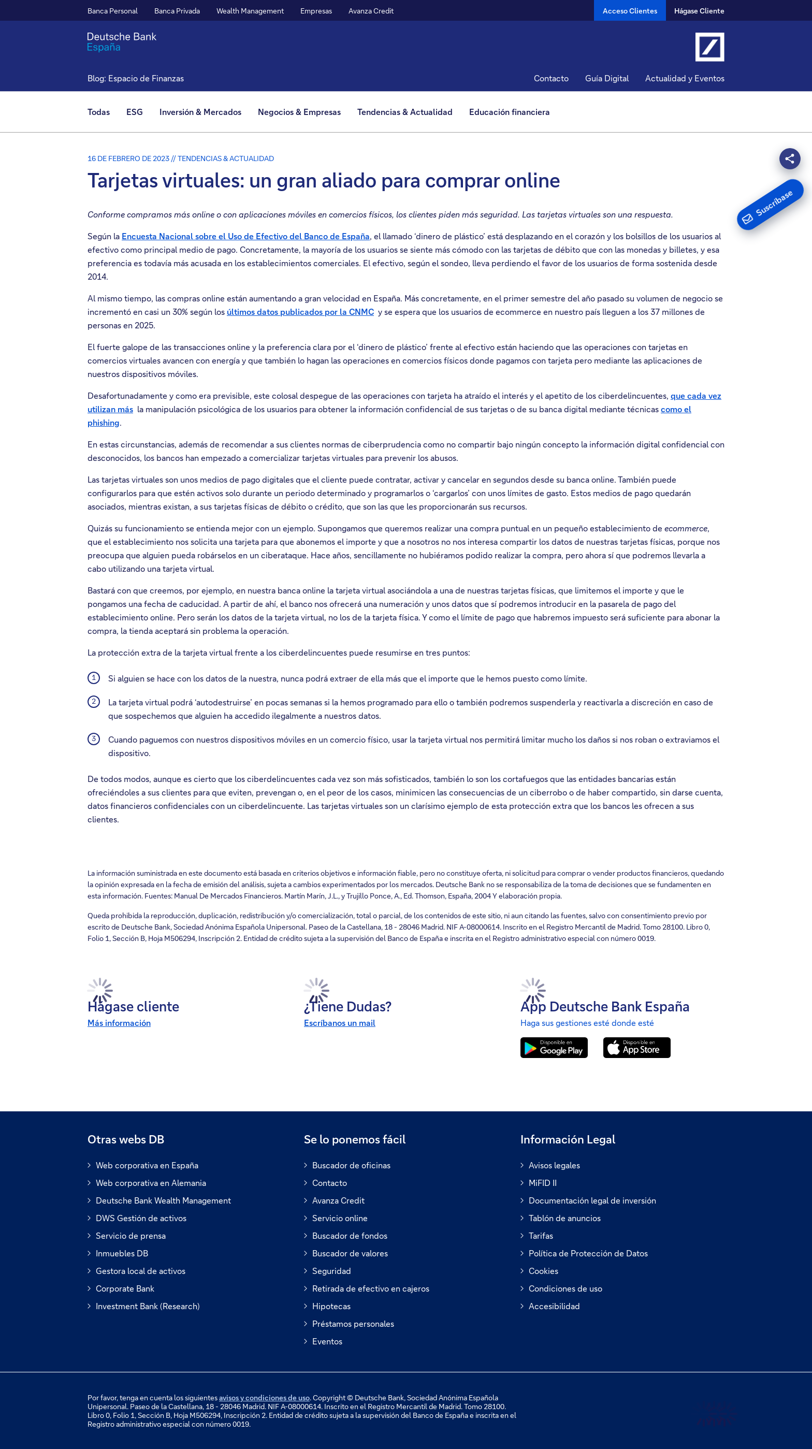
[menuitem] (103, 112)
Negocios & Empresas (299, 111)
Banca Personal (113, 11)
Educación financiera (509, 111)
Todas (99, 111)
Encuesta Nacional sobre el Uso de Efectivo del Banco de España (246, 235)
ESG (134, 111)
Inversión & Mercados (200, 111)
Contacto (551, 78)
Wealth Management (250, 11)
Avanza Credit (371, 11)
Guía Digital (607, 78)
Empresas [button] (316, 11)
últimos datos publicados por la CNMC (300, 311)
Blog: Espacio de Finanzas (136, 78)
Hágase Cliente (699, 11)
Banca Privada (177, 11)
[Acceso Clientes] (630, 10)
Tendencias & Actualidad (405, 111)
